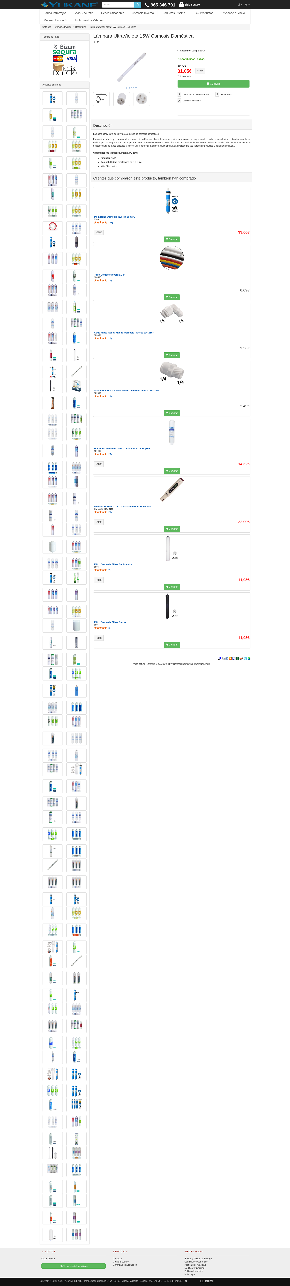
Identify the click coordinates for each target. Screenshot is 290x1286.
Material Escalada (55, 20)
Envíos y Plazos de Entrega (198, 1258)
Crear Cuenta (48, 1258)
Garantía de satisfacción (125, 1265)
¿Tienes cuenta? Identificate (73, 1266)
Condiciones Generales (196, 1261)
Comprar (213, 83)
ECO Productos (203, 13)
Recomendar (226, 94)
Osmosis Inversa (143, 13)
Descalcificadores (112, 13)
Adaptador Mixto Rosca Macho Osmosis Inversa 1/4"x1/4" (127, 390)
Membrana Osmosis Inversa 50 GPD (114, 216)
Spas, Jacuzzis (84, 13)
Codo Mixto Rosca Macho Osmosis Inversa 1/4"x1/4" (124, 332)
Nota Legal (189, 1274)
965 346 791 (160, 4)
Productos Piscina (173, 13)
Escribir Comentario (192, 101)
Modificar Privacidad (194, 1268)
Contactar (118, 1258)
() (103, 222)
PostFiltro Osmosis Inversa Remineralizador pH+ (122, 448)
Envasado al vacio (233, 13)
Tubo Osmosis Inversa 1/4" (109, 274)
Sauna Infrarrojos (54, 13)
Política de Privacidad (195, 1265)
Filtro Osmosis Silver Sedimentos (113, 564)
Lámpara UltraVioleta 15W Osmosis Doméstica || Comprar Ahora (178, 664)
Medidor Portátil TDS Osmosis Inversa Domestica (122, 506)
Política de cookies (193, 1271)
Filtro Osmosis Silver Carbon (110, 622)
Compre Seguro (121, 1261)
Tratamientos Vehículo (89, 20)
